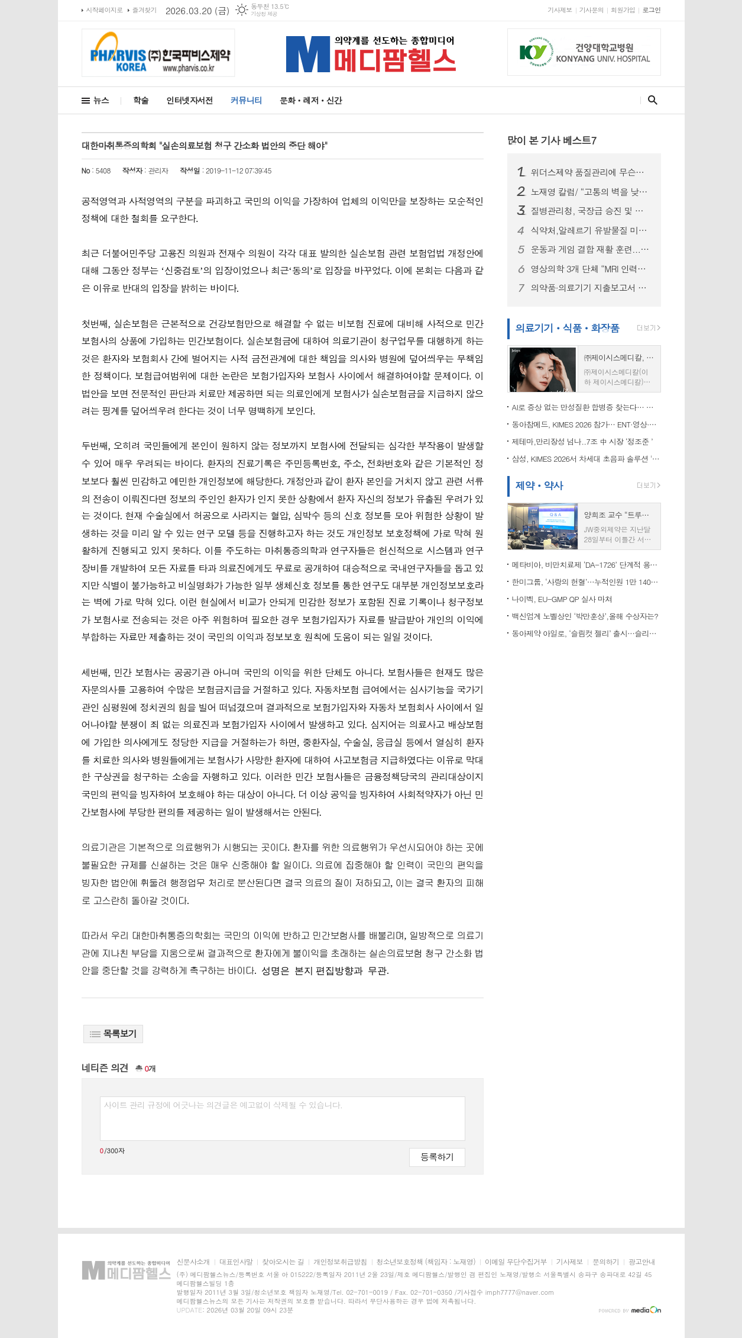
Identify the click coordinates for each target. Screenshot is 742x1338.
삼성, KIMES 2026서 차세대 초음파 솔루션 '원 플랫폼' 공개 (586, 458)
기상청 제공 (264, 14)
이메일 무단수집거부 (516, 1261)
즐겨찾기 (144, 9)
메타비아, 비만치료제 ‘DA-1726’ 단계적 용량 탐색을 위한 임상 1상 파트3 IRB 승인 (586, 564)
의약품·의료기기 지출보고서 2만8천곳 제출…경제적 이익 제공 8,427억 (591, 288)
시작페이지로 (104, 9)
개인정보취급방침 (340, 1261)
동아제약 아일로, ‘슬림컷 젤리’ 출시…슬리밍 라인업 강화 (586, 633)
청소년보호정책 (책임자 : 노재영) (426, 1261)
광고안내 (641, 1261)
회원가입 (623, 9)
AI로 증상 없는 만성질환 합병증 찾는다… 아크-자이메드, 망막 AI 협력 (586, 407)
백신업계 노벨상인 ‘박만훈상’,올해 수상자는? (585, 616)
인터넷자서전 (189, 100)
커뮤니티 (246, 100)
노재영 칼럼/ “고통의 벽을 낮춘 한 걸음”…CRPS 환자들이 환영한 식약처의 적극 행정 (591, 192)
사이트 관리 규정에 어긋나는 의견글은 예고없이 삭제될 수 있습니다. (223, 1105)
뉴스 (101, 100)
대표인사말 (235, 1261)
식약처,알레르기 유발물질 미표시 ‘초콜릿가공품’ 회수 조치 (591, 230)
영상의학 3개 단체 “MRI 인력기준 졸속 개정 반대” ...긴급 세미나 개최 (591, 269)
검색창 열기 (650, 100)
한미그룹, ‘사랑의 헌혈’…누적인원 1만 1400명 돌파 (586, 581)
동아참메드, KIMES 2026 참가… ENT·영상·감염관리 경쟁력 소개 (586, 424)
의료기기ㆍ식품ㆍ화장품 (568, 328)
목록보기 (113, 1033)
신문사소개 (193, 1261)
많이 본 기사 (552, 140)
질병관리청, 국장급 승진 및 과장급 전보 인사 (591, 211)
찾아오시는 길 (283, 1261)
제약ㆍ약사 (539, 485)
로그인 (651, 9)
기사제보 (559, 9)
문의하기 (605, 1261)
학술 (140, 100)
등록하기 (436, 1156)
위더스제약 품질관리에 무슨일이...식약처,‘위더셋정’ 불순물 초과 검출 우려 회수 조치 (591, 172)
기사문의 (591, 9)
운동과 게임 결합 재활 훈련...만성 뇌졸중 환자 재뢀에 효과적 (591, 249)
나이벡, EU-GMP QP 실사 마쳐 (562, 598)
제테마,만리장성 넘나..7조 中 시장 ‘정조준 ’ (582, 441)
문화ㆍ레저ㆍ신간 (311, 100)
